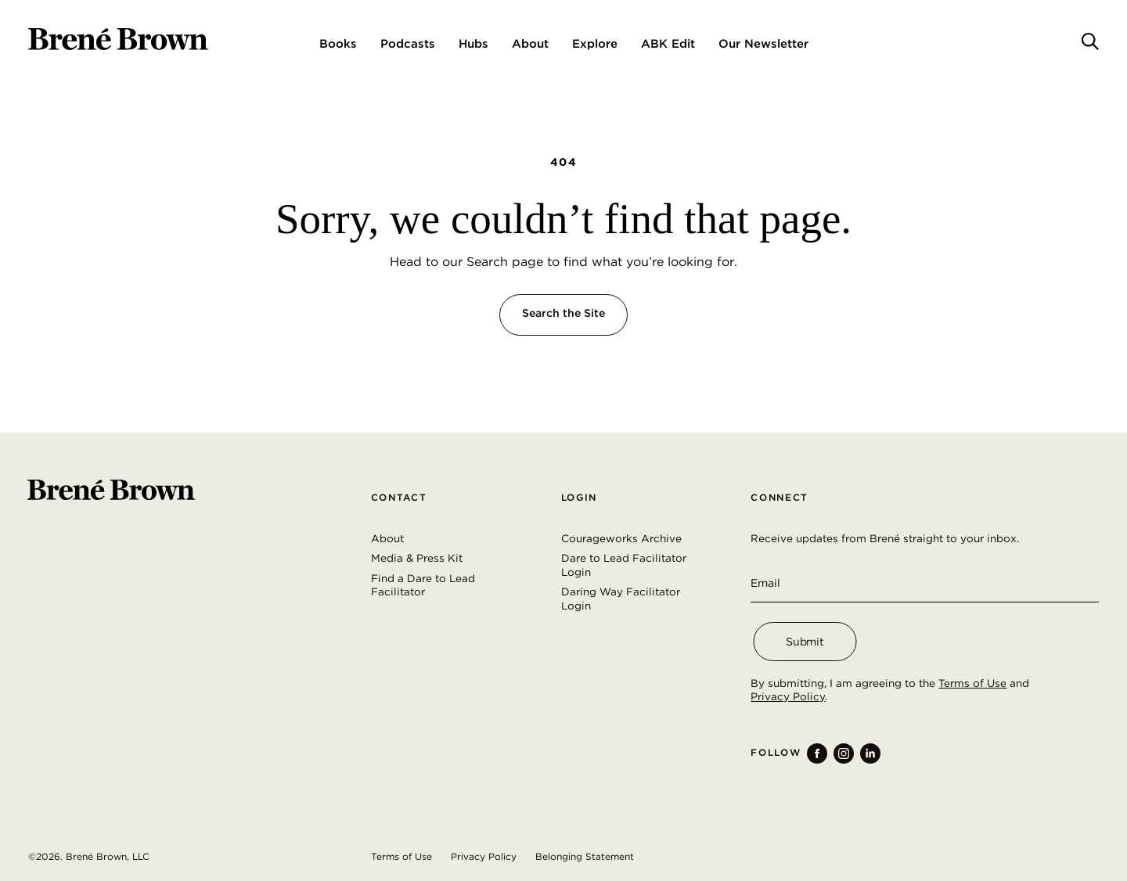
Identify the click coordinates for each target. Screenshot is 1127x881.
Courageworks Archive (621, 538)
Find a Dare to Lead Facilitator (423, 585)
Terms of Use (972, 683)
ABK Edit (668, 44)
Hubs (473, 44)
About (530, 44)
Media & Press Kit (417, 558)
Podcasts (407, 44)
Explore (595, 44)
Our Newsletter (763, 44)
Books (338, 44)
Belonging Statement (584, 856)
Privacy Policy (788, 696)
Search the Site (563, 313)
